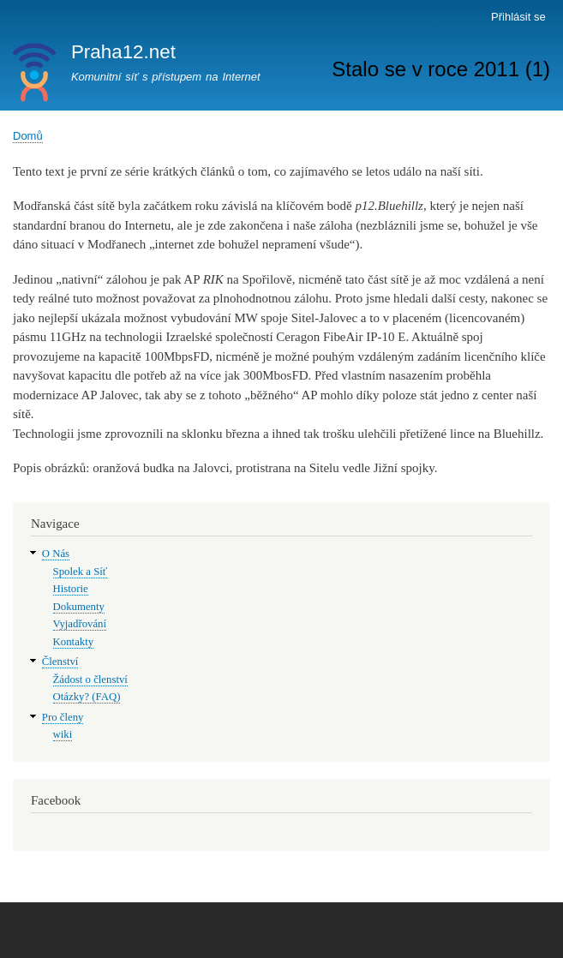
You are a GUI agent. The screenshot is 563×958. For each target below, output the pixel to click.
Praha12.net (123, 52)
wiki (63, 734)
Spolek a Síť (80, 572)
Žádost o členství (90, 680)
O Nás (55, 554)
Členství (60, 662)
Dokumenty (79, 607)
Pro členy (63, 717)
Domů (28, 135)
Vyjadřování (79, 624)
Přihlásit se (518, 16)
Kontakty (73, 642)
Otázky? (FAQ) (87, 697)
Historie (70, 589)
